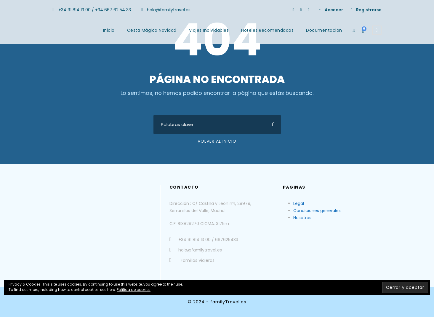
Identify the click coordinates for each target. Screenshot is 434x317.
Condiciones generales (317, 211)
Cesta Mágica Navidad (152, 30)
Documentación (324, 30)
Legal (298, 203)
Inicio (109, 30)
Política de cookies (133, 289)
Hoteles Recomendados (267, 30)
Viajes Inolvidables (209, 30)
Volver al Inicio (217, 141)
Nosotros (302, 218)
